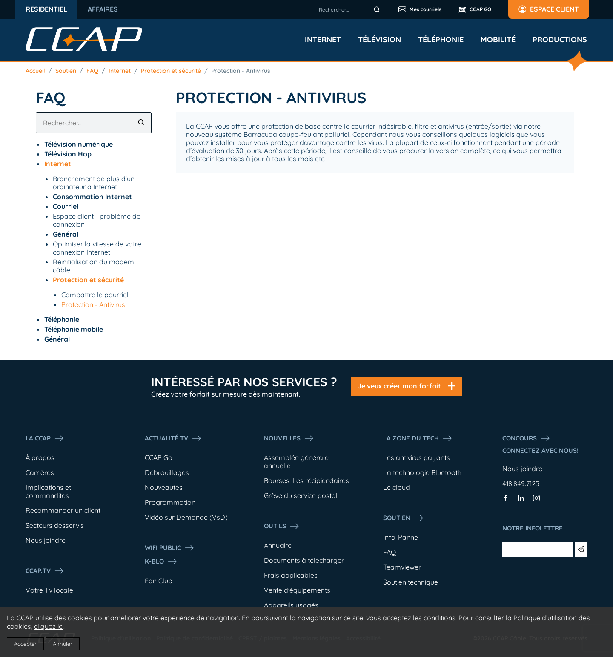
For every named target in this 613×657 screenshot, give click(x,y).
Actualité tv (173, 438)
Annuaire (278, 545)
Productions (560, 39)
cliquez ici (48, 626)
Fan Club (158, 580)
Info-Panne (400, 537)
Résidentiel (46, 9)
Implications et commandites (48, 491)
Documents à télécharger (304, 560)
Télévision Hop (68, 154)
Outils (282, 526)
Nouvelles (289, 438)
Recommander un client (63, 510)
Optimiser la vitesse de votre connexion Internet (97, 248)
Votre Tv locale (49, 590)
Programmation (170, 502)
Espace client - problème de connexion (96, 220)
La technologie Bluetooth (422, 472)
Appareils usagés (291, 605)
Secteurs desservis (55, 525)
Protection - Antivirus (240, 71)
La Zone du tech (418, 438)
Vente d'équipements (297, 590)
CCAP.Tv (45, 571)
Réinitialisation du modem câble (93, 266)
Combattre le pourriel (95, 294)
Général (65, 234)
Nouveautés (164, 487)
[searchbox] (351, 9)
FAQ (92, 71)
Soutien (65, 71)
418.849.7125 (520, 483)
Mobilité (498, 39)
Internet (323, 39)
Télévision (379, 39)
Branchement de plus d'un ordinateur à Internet (94, 182)
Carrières (40, 472)
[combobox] (351, 9)
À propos (40, 457)
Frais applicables (291, 575)
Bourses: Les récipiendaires (306, 480)
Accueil (35, 71)
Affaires (103, 9)
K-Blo (161, 561)
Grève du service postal (301, 495)
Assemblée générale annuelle (296, 461)
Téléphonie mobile (73, 329)
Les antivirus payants (416, 457)
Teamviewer (402, 567)
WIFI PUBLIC (170, 548)
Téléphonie (441, 39)
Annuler (62, 643)
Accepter (25, 643)
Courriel (65, 206)
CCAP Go (158, 457)
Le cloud (396, 487)
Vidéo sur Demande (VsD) (186, 517)
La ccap (45, 438)
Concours (526, 438)
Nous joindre (46, 540)
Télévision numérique (78, 144)
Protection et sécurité (171, 71)
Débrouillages (167, 472)
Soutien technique (410, 582)
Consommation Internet (92, 196)
